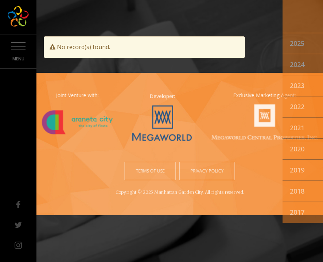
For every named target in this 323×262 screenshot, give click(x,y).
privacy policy (206, 171)
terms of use (150, 171)
